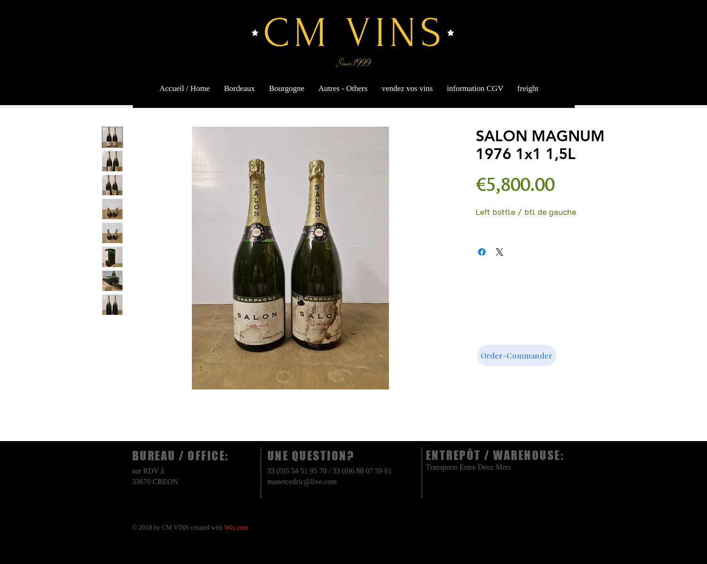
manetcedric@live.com (302, 482)
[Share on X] (499, 252)
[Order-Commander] (516, 355)
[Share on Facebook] (481, 252)
